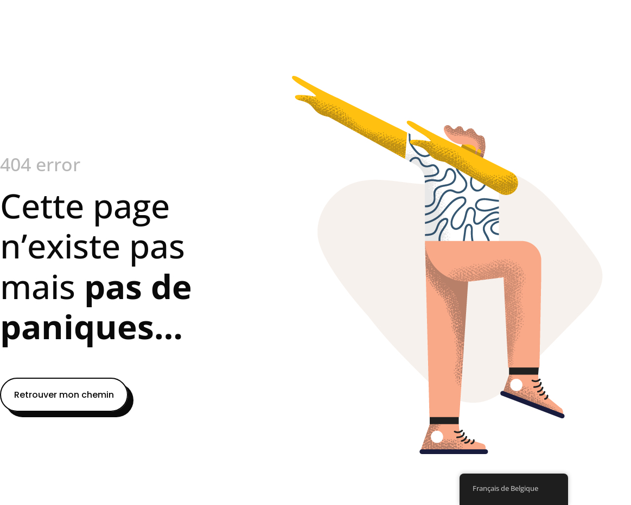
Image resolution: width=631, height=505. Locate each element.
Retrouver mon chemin (64, 395)
